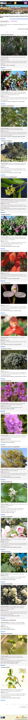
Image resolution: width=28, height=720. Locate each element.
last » (26, 32)
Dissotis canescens (6, 381)
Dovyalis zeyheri (5, 667)
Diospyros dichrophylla (7, 34)
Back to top (23, 706)
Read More (3, 67)
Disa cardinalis (5, 251)
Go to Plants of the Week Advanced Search (19, 18)
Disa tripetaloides (6, 283)
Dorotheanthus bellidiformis (8, 620)
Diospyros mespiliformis (7, 106)
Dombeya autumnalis (6, 481)
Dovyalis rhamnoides (6, 633)
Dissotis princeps (5, 413)
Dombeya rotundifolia (7, 584)
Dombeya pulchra (5, 551)
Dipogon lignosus (5, 214)
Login (23, 0)
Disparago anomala (6, 348)
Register (25, 0)
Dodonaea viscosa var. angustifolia (10, 447)
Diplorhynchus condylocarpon (9, 177)
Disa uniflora (4, 315)
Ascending (20, 29)
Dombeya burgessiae (6, 516)
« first (6, 32)
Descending (25, 29)
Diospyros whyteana (6, 141)
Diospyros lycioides (6, 69)
